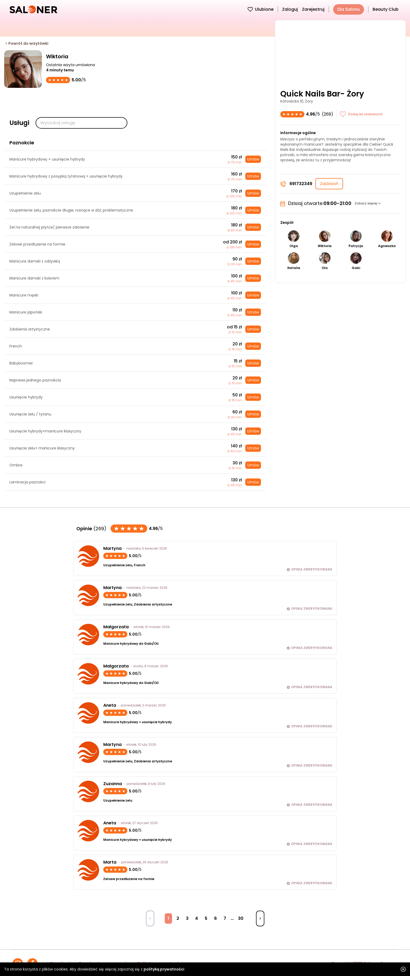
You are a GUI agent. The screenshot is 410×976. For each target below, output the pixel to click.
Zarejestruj (313, 9)
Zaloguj (290, 9)
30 (240, 918)
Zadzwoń (329, 184)
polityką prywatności (164, 969)
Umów (253, 159)
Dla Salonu (348, 9)
